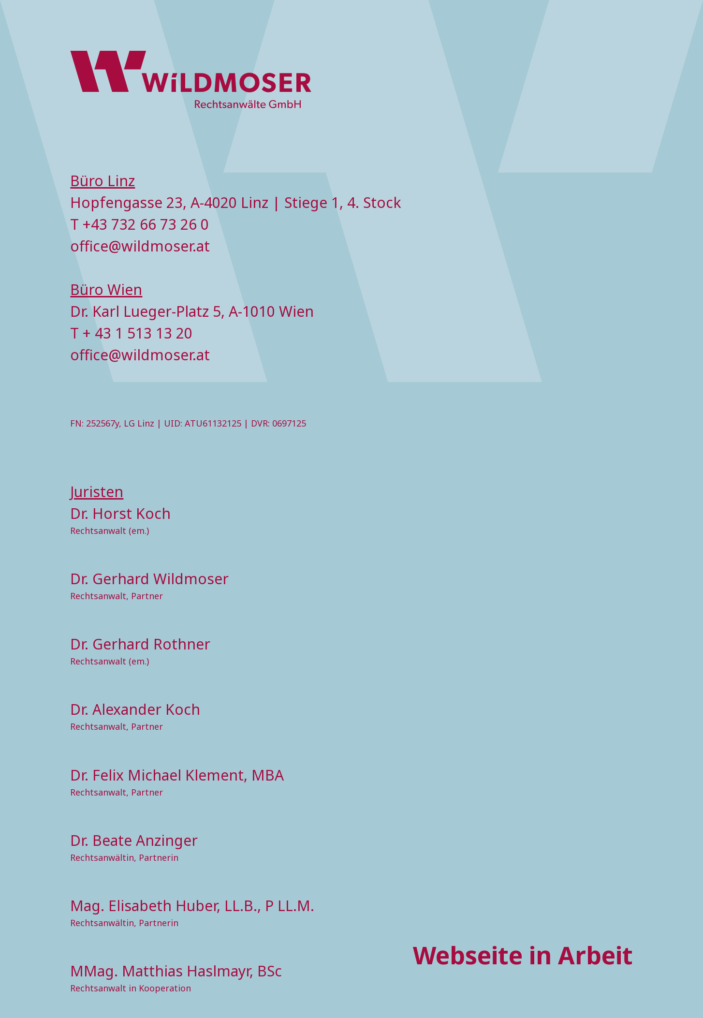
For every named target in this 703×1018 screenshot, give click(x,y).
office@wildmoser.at (140, 246)
